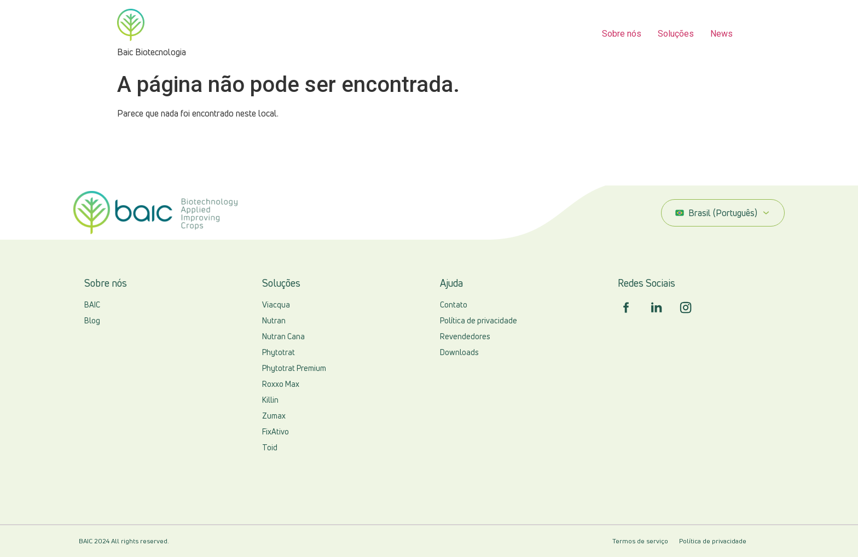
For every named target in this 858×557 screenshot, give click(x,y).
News (721, 33)
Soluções (676, 33)
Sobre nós (621, 33)
